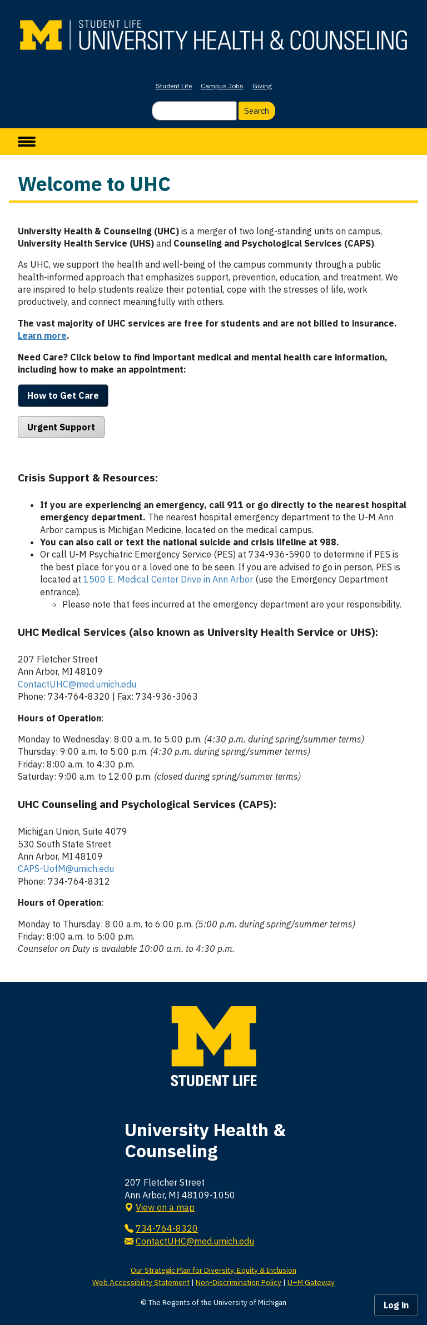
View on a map (165, 1207)
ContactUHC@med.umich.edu (77, 684)
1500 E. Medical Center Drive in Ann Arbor (168, 579)
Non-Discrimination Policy (238, 1282)
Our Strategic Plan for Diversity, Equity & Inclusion (213, 1270)
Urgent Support (61, 427)
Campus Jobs (222, 86)
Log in (396, 1305)
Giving (262, 86)
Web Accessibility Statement (141, 1282)
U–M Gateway (311, 1282)
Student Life (174, 86)
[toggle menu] (26, 141)
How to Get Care (63, 395)
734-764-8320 (167, 1228)
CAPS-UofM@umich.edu (66, 868)
